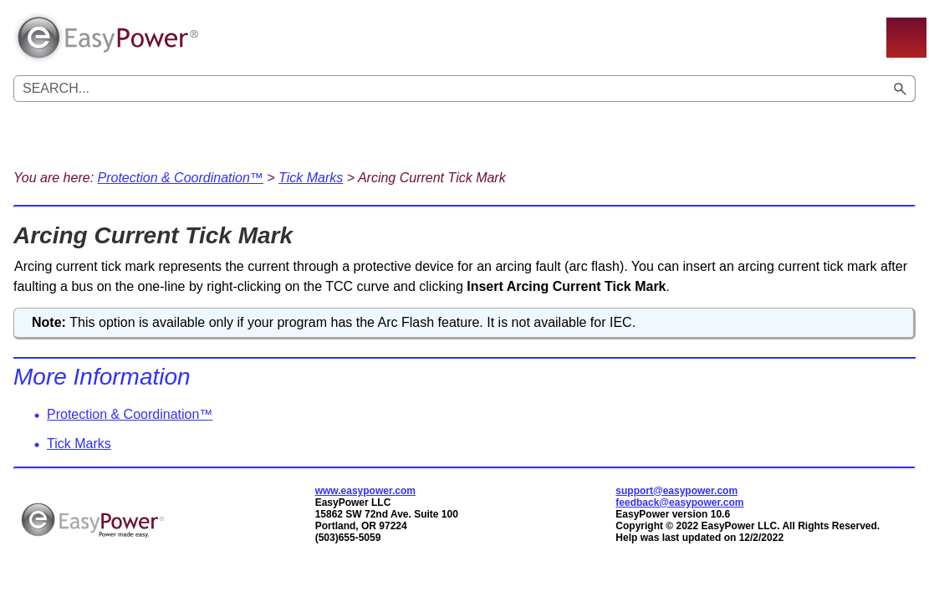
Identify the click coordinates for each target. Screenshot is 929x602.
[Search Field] (464, 88)
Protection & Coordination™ (180, 178)
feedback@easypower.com (679, 502)
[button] (901, 88)
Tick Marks (310, 178)
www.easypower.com (365, 491)
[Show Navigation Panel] (906, 38)
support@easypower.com (676, 491)
